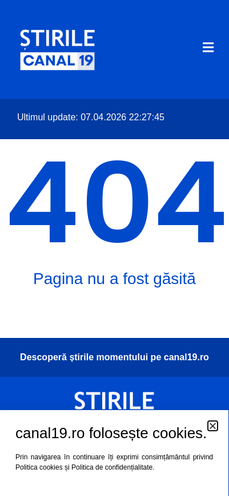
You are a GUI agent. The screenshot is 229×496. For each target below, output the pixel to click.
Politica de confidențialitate (111, 467)
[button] (212, 426)
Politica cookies (39, 467)
